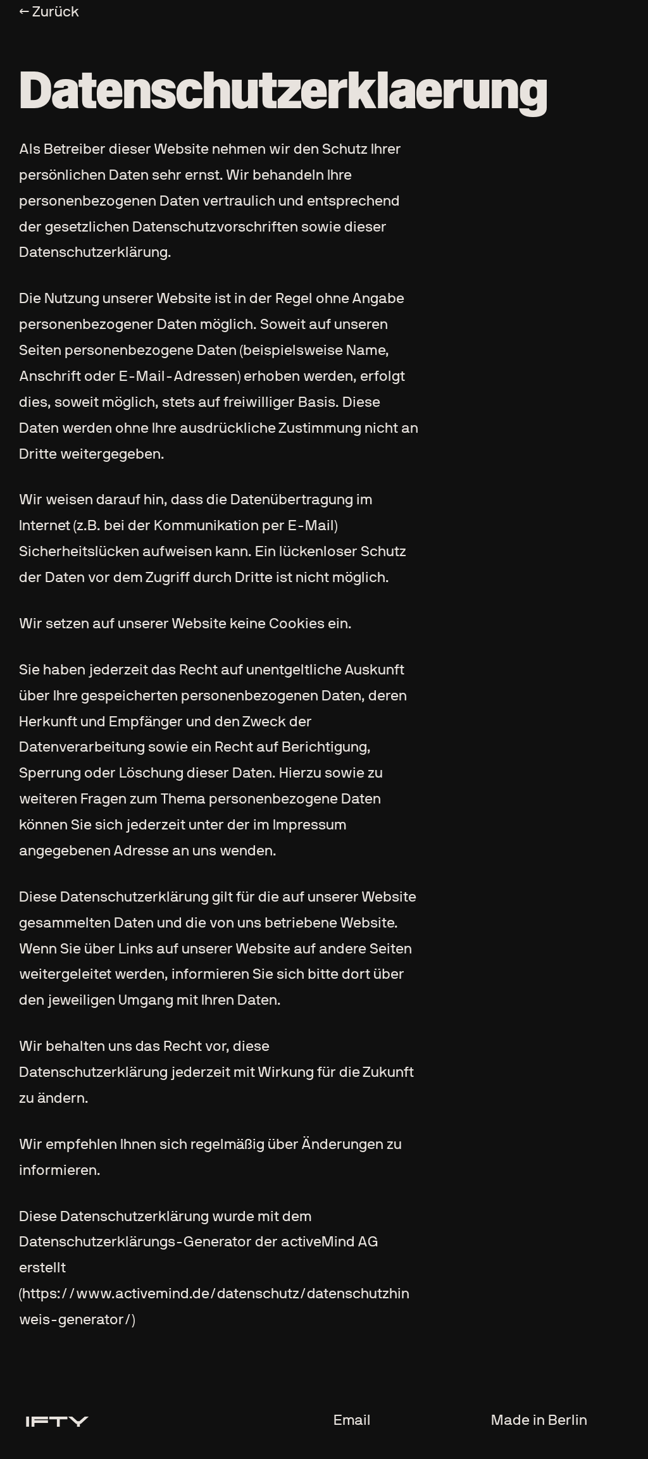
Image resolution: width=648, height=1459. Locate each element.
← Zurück (49, 12)
